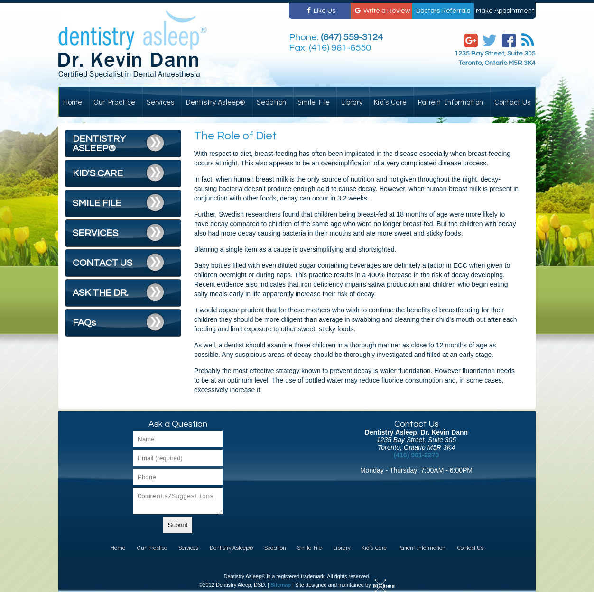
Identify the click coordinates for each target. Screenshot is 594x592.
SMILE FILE (97, 203)
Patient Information (450, 102)
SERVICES (95, 233)
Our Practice (114, 102)
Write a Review (381, 11)
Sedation (271, 102)
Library (351, 102)
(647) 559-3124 (352, 37)
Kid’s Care (390, 102)
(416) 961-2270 (416, 455)
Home (72, 102)
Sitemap (280, 585)
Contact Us (512, 102)
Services (161, 102)
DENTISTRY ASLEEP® (99, 143)
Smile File (313, 102)
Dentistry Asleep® (215, 102)
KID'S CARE (98, 173)
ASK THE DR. (101, 293)
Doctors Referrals (443, 11)
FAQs (84, 323)
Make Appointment (505, 11)
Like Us (319, 11)
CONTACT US (102, 263)
